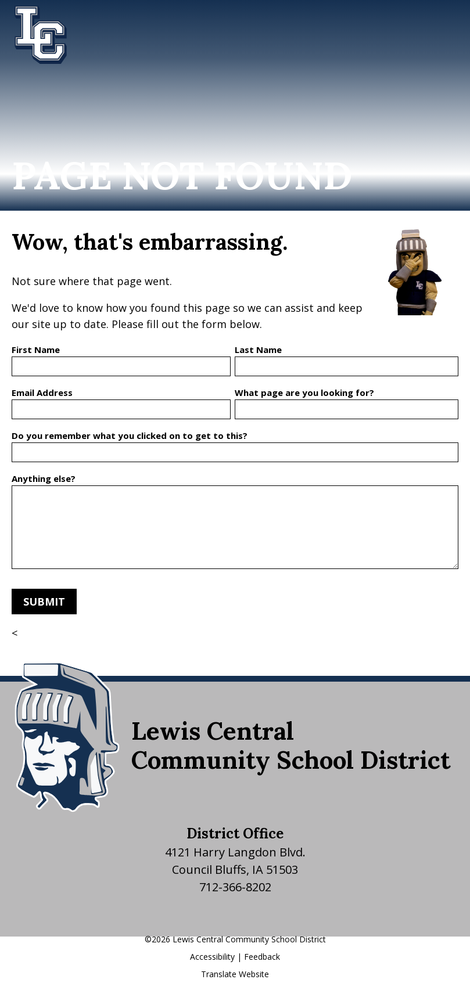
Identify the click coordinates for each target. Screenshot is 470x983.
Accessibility (212, 956)
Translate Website (235, 974)
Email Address (42, 392)
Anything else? (44, 478)
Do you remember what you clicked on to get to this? (129, 435)
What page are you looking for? (304, 392)
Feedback (262, 956)
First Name (36, 349)
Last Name (258, 349)
